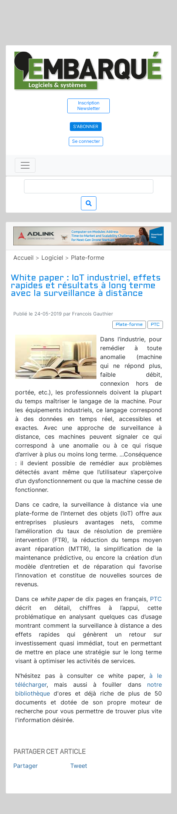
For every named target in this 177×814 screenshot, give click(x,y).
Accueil (23, 257)
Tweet (78, 765)
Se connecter (86, 141)
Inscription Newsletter (88, 105)
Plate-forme (87, 257)
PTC (156, 599)
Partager (25, 765)
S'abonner (85, 126)
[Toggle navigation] (25, 165)
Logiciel (52, 257)
